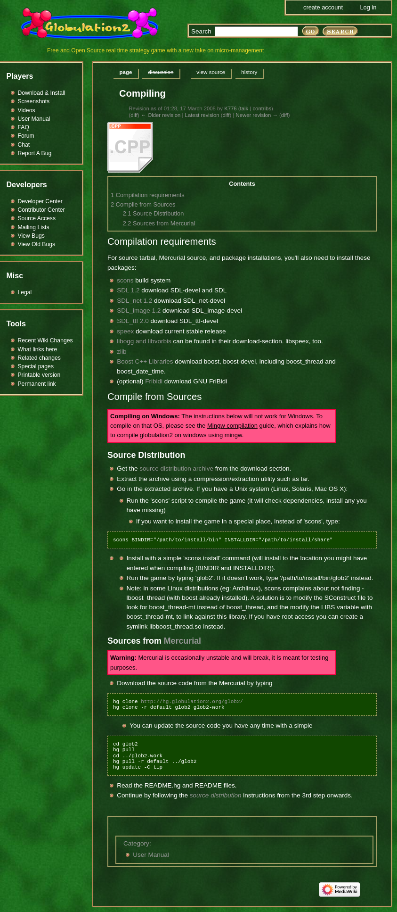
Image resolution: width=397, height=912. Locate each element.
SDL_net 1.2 (134, 300)
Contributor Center (41, 210)
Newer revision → (256, 115)
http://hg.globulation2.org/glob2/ (192, 701)
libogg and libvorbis (144, 341)
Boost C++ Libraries (145, 361)
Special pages (36, 366)
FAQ (23, 127)
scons (125, 280)
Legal (25, 292)
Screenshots (34, 101)
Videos (26, 110)
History (249, 72)
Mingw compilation (232, 425)
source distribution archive (176, 468)
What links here (37, 349)
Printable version (39, 375)
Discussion (160, 72)
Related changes (39, 358)
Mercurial (182, 641)
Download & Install (41, 93)
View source (210, 72)
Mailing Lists (33, 227)
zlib (121, 351)
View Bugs (31, 235)
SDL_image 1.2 (139, 310)
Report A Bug (35, 153)
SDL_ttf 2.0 (133, 320)
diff (134, 115)
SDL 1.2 (128, 290)
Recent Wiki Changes (45, 340)
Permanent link (37, 384)
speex (125, 331)
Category (136, 843)
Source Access (37, 218)
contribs (261, 108)
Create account (323, 7)
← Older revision (160, 115)
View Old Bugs (37, 244)
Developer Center (40, 201)
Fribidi (153, 381)
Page (126, 72)
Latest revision (202, 115)
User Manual (151, 854)
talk (244, 108)
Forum (26, 136)
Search (201, 31)
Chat (24, 144)
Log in (368, 7)
